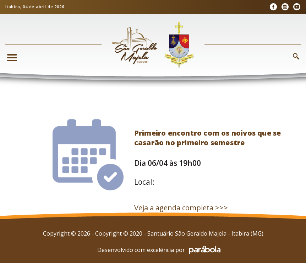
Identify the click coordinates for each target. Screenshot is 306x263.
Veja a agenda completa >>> (181, 207)
